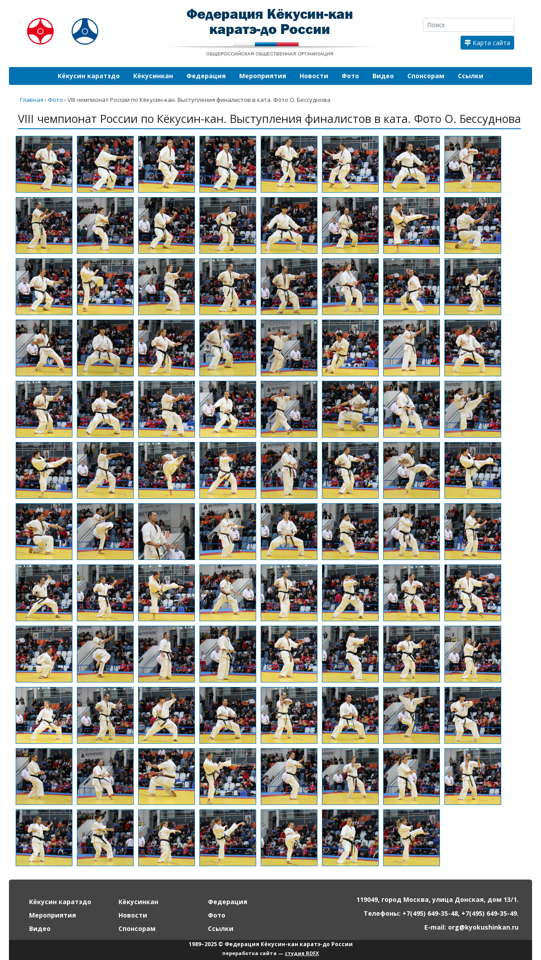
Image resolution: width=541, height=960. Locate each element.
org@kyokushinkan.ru (483, 927)
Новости (314, 76)
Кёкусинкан (153, 76)
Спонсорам (425, 76)
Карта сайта (487, 42)
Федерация (206, 76)
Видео (383, 76)
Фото (350, 76)
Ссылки (470, 76)
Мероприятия (262, 76)
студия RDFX (302, 953)
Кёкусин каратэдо (89, 76)
